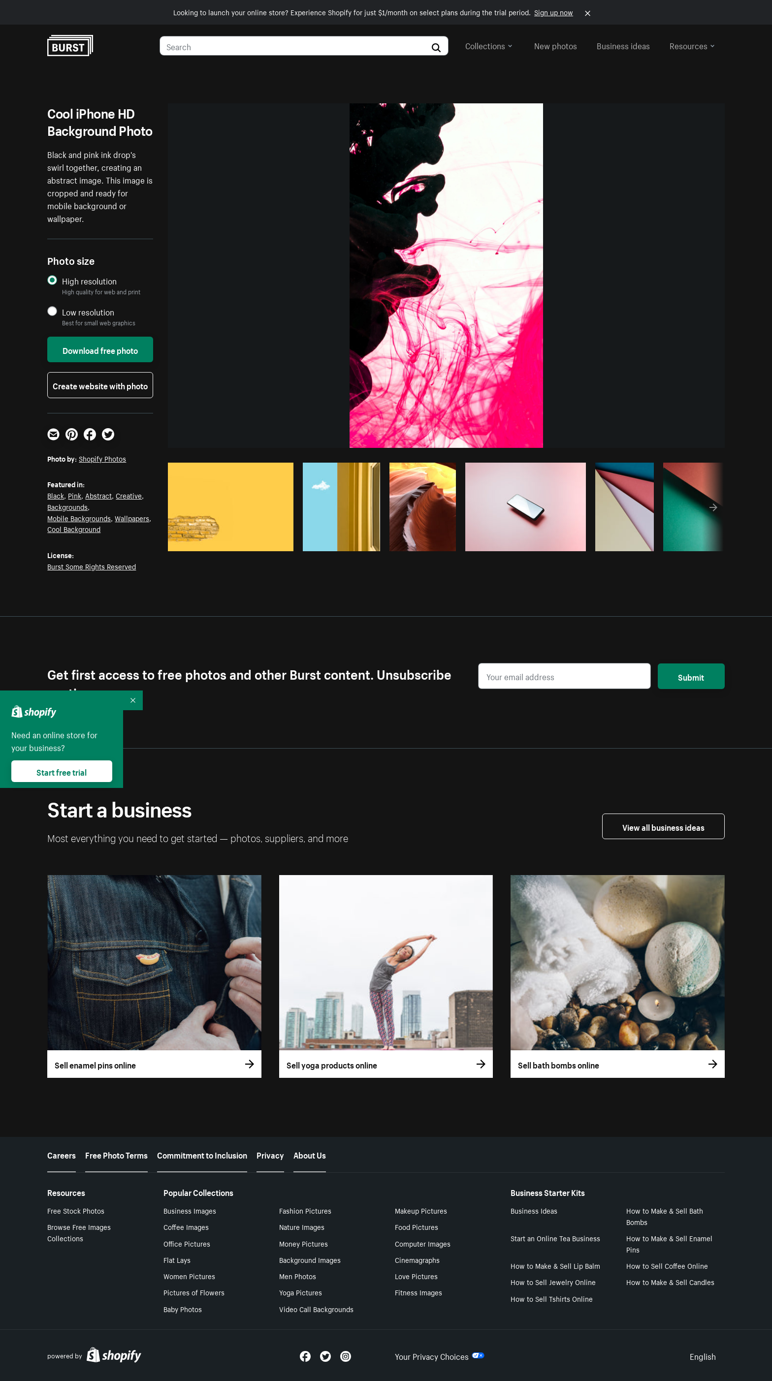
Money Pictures (303, 1243)
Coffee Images (186, 1226)
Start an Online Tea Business (555, 1237)
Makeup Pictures (421, 1210)
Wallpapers (132, 517)
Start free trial (61, 771)
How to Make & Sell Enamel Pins (669, 1243)
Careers (61, 1154)
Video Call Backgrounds (316, 1308)
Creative (129, 495)
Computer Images (422, 1243)
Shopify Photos (102, 458)
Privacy (270, 1154)
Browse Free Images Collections (79, 1232)
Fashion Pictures (305, 1210)
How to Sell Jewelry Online (553, 1281)
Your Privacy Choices (439, 1355)
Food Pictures (416, 1226)
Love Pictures (416, 1275)
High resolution (89, 280)
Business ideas (623, 44)
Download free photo (100, 349)
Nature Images (301, 1226)
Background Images (310, 1259)
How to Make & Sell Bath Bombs (664, 1216)
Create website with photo (100, 384)
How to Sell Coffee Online (667, 1265)
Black (55, 495)
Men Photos (297, 1275)
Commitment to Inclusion (202, 1154)
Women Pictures (189, 1275)
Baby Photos (182, 1308)
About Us (309, 1154)
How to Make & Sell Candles (670, 1281)
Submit (691, 676)
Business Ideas (534, 1210)
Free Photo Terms (116, 1154)
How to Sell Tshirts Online (552, 1298)
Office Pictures (186, 1243)
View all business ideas (663, 826)
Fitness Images (418, 1292)
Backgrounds (67, 506)
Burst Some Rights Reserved (91, 566)
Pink (74, 495)
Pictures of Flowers (194, 1292)
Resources (692, 44)
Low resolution (88, 311)
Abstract (98, 495)
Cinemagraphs (417, 1259)
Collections (489, 44)
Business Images (189, 1210)
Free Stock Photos (75, 1210)
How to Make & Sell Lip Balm (555, 1265)
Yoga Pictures (300, 1292)
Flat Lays (177, 1259)
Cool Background (73, 528)
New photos (555, 44)
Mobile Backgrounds (79, 517)
